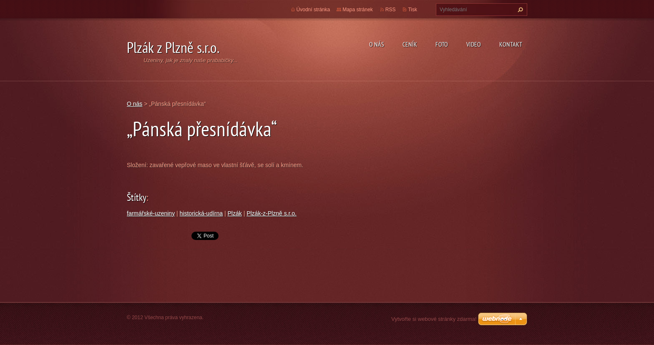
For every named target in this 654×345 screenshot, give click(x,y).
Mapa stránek (357, 9)
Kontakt (510, 44)
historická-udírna (201, 213)
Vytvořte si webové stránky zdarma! (434, 319)
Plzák (235, 213)
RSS (390, 9)
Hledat (519, 9)
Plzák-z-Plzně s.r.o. (272, 213)
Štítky (136, 197)
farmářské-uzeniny (151, 213)
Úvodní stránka (313, 9)
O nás (376, 44)
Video (473, 44)
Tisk (412, 9)
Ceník (409, 44)
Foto (441, 44)
